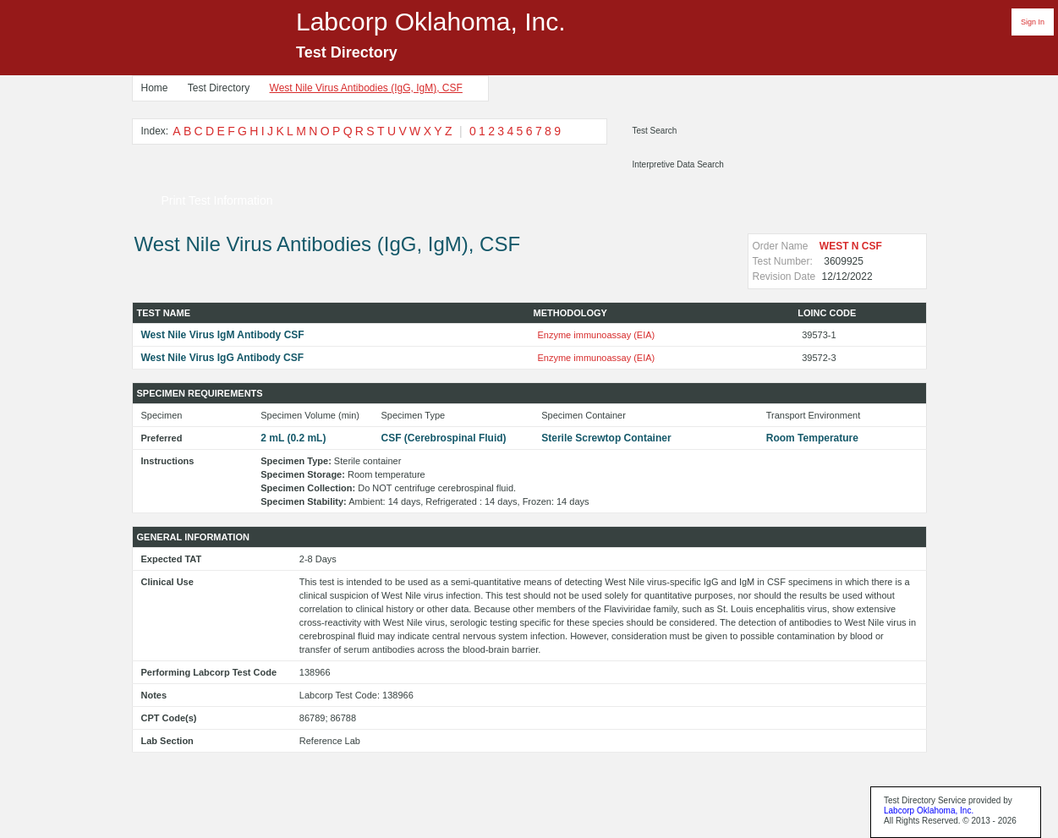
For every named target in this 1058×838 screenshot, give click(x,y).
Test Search (655, 130)
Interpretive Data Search (678, 164)
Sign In (1032, 22)
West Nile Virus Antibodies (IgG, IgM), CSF (366, 88)
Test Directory (218, 88)
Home (154, 88)
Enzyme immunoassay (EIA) (596, 335)
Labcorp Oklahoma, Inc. (928, 810)
